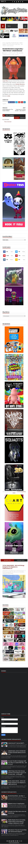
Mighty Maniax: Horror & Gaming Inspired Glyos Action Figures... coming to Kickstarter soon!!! (16, 821)
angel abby (5, 81)
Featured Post (7, 560)
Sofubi (21, 43)
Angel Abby (8, 43)
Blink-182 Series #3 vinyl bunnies (16, 803)
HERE (8, 96)
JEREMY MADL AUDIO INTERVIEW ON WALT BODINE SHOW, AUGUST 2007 (17, 752)
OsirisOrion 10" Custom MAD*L (16, 743)
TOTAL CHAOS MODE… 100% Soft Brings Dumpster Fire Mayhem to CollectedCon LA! (13, 567)
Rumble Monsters (15, 43)
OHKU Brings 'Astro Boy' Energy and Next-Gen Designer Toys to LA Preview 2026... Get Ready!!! (17, 772)
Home (4, 43)
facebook (22, 117)
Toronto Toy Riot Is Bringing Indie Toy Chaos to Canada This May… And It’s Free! (17, 762)
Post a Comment (7, 121)
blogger (17, 117)
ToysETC (4, 44)
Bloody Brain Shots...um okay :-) (16, 796)
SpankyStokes (16, 842)
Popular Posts (20, 560)
